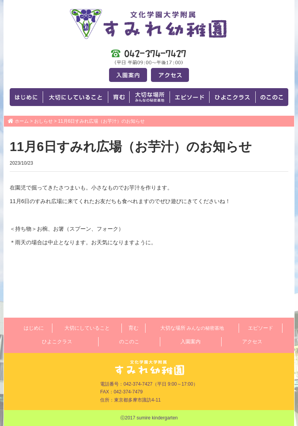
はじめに (34, 328)
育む (133, 328)
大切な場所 (192, 328)
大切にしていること (87, 328)
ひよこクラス (57, 341)
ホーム (22, 121)
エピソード (260, 328)
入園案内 (190, 341)
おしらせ (43, 121)
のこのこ (129, 341)
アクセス (252, 341)
